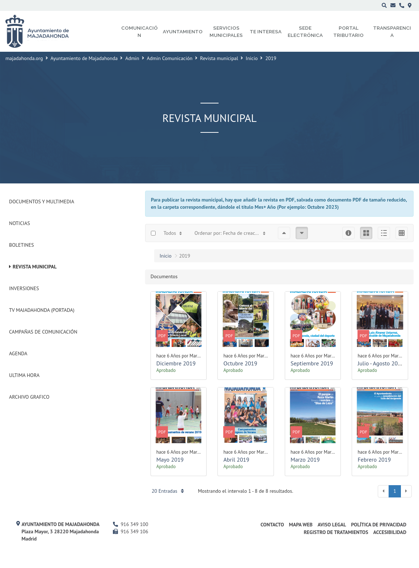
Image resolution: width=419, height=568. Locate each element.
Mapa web (301, 524)
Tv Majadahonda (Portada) (42, 310)
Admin (132, 58)
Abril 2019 (236, 459)
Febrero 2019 (374, 459)
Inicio (252, 58)
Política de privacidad (378, 524)
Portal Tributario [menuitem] (348, 31)
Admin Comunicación (169, 58)
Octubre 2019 (240, 363)
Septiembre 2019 (312, 363)
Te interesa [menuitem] (266, 31)
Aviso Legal (332, 524)
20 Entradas (168, 491)
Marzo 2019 (305, 459)
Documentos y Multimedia (41, 201)
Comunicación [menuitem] (139, 31)
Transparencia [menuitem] (392, 31)
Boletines (21, 245)
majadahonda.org (24, 58)
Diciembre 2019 (176, 363)
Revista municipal (219, 58)
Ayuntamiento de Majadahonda (84, 58)
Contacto (272, 524)
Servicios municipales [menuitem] (226, 31)
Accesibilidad (389, 532)
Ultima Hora (24, 375)
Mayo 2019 (170, 459)
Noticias (19, 223)
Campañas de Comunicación (43, 331)
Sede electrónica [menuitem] (305, 31)
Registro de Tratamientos (336, 532)
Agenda (18, 353)
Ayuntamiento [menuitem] (183, 31)
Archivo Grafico (29, 397)
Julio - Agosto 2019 (380, 363)
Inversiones (24, 288)
